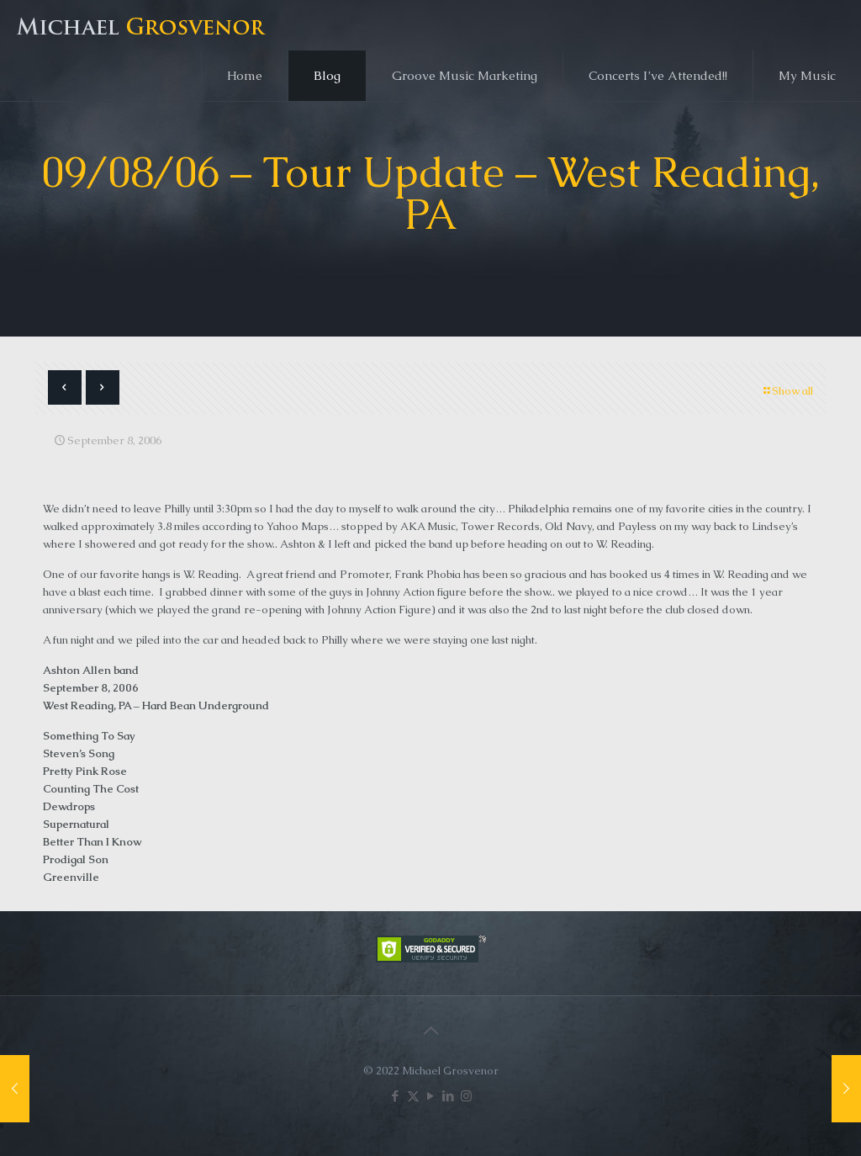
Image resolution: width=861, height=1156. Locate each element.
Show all (787, 391)
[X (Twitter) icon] (413, 1096)
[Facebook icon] (395, 1096)
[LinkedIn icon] (448, 1096)
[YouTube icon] (431, 1096)
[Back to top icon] (430, 1030)
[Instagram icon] (466, 1096)
